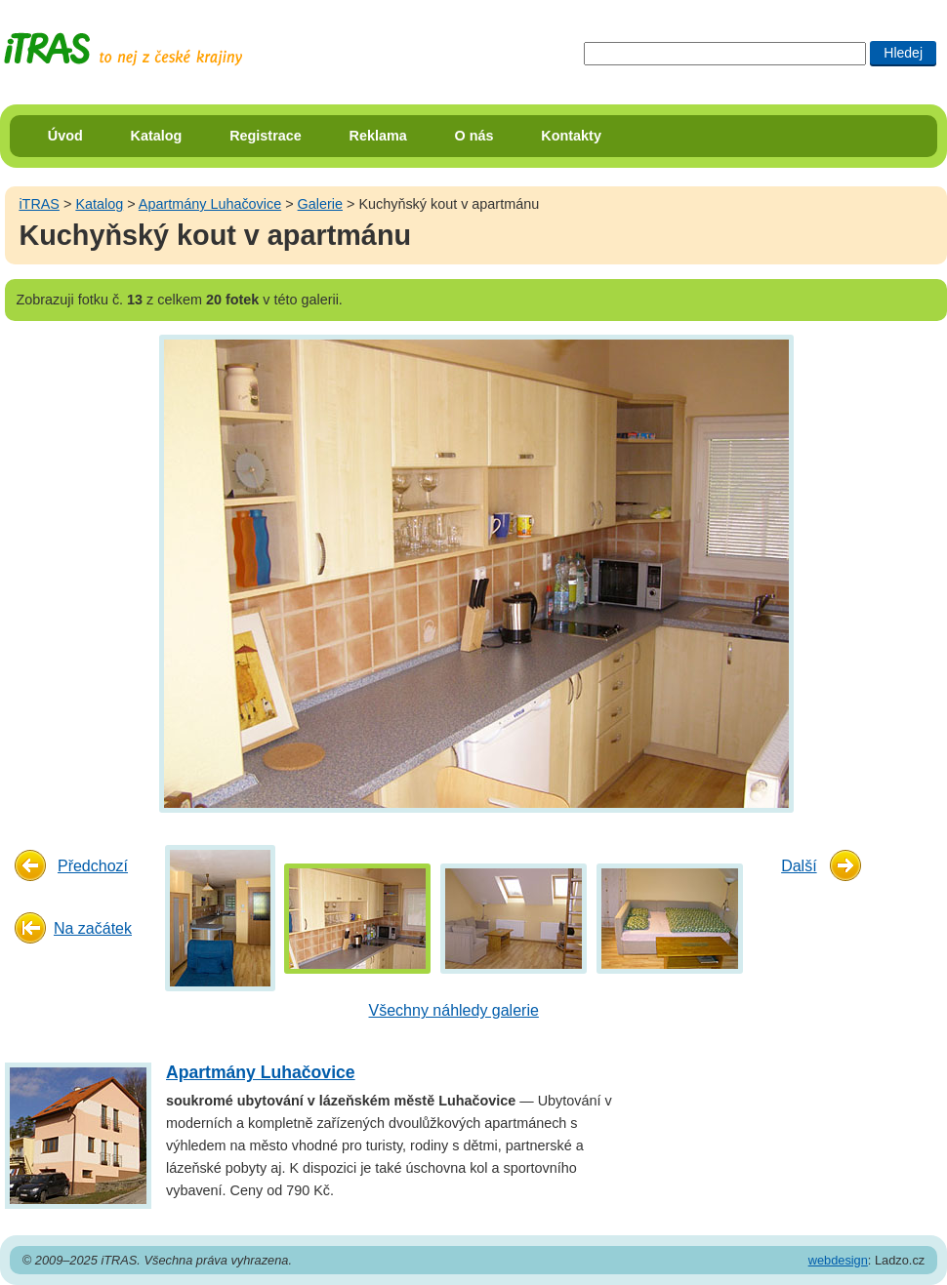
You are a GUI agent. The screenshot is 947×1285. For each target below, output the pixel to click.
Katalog (157, 135)
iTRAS (39, 204)
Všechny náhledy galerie (454, 1010)
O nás (474, 135)
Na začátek (93, 928)
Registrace (265, 135)
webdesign (838, 1260)
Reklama (378, 135)
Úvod (65, 135)
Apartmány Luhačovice (210, 204)
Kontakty (571, 135)
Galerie (320, 204)
